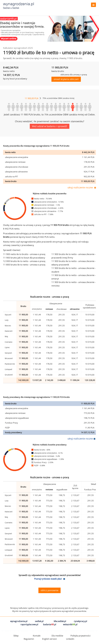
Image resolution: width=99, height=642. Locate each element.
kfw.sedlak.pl (60, 621)
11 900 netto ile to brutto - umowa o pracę (24, 254)
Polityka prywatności (80, 635)
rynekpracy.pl (80, 621)
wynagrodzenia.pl (18, 621)
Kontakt (36, 635)
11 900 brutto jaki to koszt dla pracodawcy (24, 257)
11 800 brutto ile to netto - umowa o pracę (24, 264)
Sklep (16, 635)
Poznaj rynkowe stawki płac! (48, 578)
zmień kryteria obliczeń (66, 79)
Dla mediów (57, 635)
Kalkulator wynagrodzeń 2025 (18, 47)
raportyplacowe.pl (29, 624)
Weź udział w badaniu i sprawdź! (49, 126)
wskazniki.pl (70, 624)
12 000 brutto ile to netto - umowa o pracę (24, 261)
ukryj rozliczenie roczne (80, 187)
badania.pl (49, 624)
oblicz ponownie (49, 590)
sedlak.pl (39, 621)
